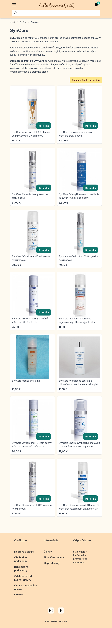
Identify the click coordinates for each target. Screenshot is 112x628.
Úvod (12, 22)
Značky (23, 22)
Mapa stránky (52, 560)
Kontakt (18, 591)
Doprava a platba (24, 548)
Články (48, 548)
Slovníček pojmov (54, 554)
